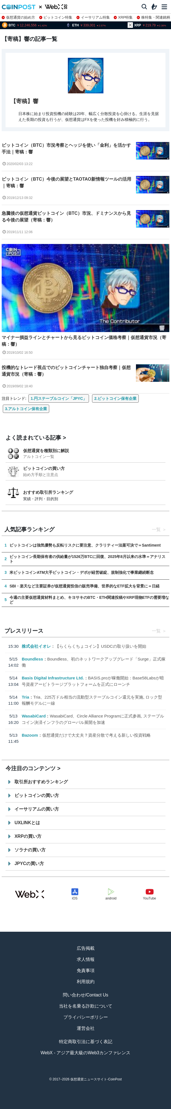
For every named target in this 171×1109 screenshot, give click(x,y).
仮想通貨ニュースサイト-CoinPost (96, 1079)
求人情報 (86, 959)
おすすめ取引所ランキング (48, 492)
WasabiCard (34, 716)
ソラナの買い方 (30, 850)
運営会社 (86, 1028)
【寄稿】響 (24, 101)
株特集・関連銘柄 (153, 17)
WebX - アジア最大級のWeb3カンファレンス (85, 1052)
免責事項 (86, 970)
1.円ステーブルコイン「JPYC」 (59, 398)
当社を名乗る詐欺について (85, 1006)
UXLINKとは (27, 822)
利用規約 (86, 981)
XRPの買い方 (27, 836)
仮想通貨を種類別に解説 (46, 450)
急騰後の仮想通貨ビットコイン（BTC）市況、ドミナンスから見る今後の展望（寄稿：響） (66, 216)
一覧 (156, 529)
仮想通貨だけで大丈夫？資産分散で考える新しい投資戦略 (96, 735)
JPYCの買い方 (29, 863)
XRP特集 (123, 17)
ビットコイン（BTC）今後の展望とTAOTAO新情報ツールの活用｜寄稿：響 (66, 182)
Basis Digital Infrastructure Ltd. (53, 678)
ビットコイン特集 (56, 17)
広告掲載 (86, 948)
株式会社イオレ (36, 646)
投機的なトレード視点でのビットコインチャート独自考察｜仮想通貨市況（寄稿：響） (66, 371)
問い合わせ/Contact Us (85, 995)
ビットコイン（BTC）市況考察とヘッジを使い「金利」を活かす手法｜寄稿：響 (66, 148)
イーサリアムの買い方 (36, 809)
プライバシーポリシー (85, 1017)
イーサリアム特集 (93, 17)
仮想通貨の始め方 (18, 17)
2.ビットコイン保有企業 (115, 398)
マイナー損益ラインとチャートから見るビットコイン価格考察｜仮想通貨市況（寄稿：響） (84, 341)
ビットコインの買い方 (44, 468)
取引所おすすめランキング (41, 781)
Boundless (32, 659)
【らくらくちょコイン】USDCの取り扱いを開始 (100, 646)
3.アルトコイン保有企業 (26, 409)
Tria (25, 697)
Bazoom (30, 735)
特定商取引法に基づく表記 (85, 1041)
